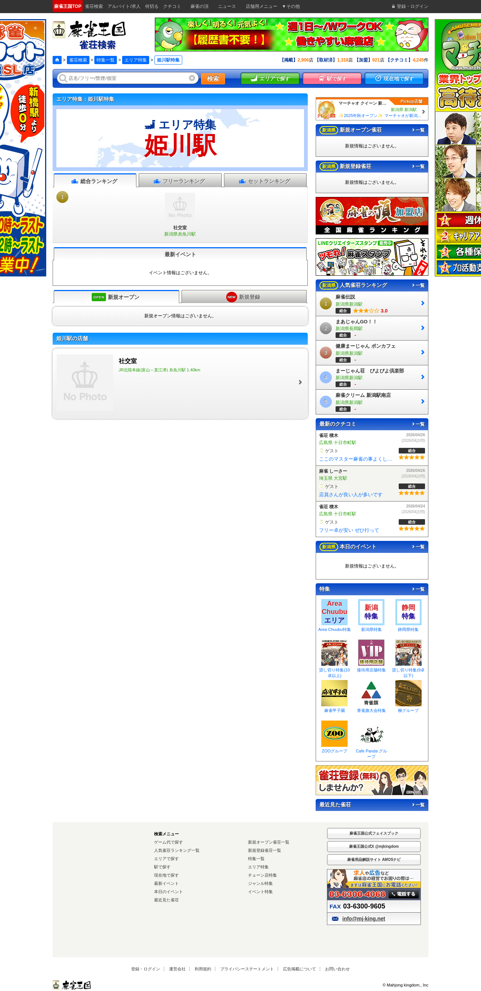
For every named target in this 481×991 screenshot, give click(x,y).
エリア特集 (135, 60)
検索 (213, 78)
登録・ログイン (145, 969)
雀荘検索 (78, 60)
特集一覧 (106, 60)
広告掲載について (299, 969)
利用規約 (203, 969)
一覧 (418, 130)
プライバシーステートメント (247, 969)
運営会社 (177, 969)
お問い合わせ (337, 969)
